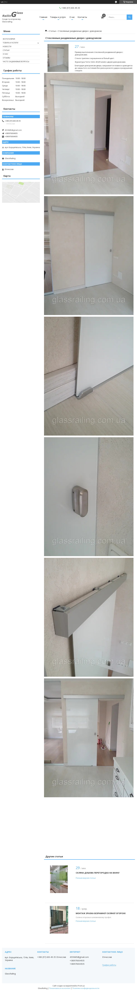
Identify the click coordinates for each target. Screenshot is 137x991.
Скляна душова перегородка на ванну (97, 872)
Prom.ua (81, 986)
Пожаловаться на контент (60, 988)
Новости (7, 46)
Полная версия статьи (86, 878)
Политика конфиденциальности (85, 988)
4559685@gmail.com (13, 130)
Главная (43, 17)
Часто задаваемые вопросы (16, 61)
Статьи (52, 31)
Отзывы (6, 58)
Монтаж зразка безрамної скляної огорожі (101, 913)
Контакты (82, 17)
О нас (72, 17)
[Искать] (129, 17)
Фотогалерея (9, 39)
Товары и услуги (58, 17)
